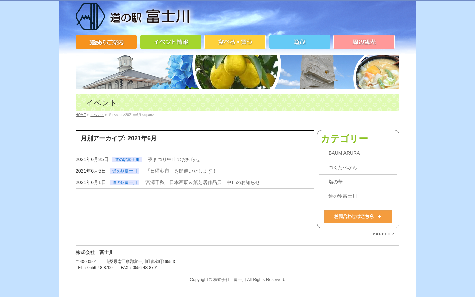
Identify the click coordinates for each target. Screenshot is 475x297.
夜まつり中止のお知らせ (174, 159)
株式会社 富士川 (229, 279)
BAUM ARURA (344, 153)
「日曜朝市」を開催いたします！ (181, 171)
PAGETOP (383, 234)
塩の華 (335, 181)
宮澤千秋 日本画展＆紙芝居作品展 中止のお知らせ (202, 182)
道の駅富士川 (127, 159)
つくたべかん (342, 167)
